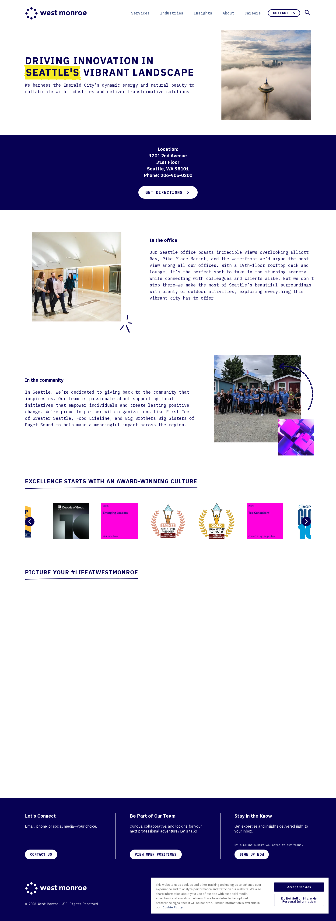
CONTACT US (41, 854)
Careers (253, 13)
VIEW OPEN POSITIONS (156, 854)
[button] (307, 12)
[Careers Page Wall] (168, 678)
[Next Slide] (306, 521)
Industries (171, 13)
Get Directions (168, 192)
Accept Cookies (299, 887)
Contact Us (284, 13)
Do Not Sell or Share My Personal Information (299, 899)
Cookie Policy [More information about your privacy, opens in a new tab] (172, 907)
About (228, 13)
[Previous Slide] (30, 521)
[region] (240, 895)
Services (140, 13)
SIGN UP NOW (252, 854)
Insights (203, 13)
